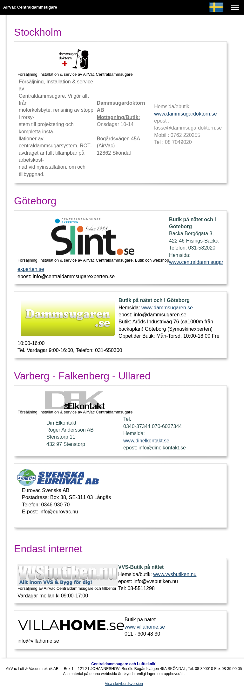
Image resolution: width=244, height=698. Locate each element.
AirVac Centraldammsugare (30, 7)
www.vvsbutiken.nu (174, 574)
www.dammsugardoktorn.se (185, 113)
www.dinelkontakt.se (146, 440)
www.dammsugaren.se (167, 307)
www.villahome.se (145, 627)
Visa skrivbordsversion (124, 683)
